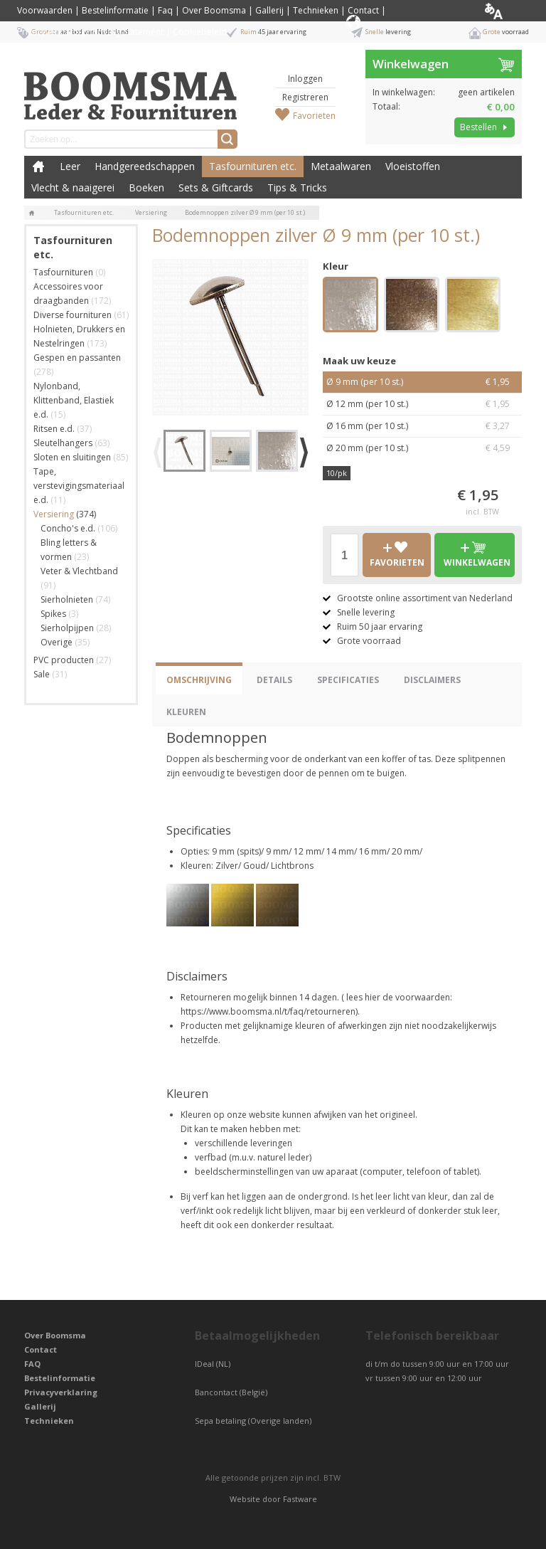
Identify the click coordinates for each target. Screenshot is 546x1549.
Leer (70, 166)
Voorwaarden (45, 10)
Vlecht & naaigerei (72, 187)
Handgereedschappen (145, 166)
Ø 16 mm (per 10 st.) (422, 426)
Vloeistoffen (412, 166)
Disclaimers (432, 680)
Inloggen (305, 79)
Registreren (305, 97)
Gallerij (269, 10)
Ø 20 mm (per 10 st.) (422, 448)
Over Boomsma (214, 10)
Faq (165, 10)
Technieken (315, 10)
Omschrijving (199, 680)
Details (274, 680)
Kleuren (186, 712)
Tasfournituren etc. (252, 166)
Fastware (300, 1499)
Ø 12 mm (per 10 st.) (422, 404)
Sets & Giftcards (215, 187)
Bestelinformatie (115, 10)
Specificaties (348, 680)
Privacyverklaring (60, 1392)
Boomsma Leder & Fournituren (38, 166)
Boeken (146, 187)
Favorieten (314, 116)
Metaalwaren (341, 166)
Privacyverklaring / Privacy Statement (90, 32)
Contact (363, 10)
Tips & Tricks (297, 187)
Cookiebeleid (200, 32)
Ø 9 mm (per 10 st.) (422, 382)
